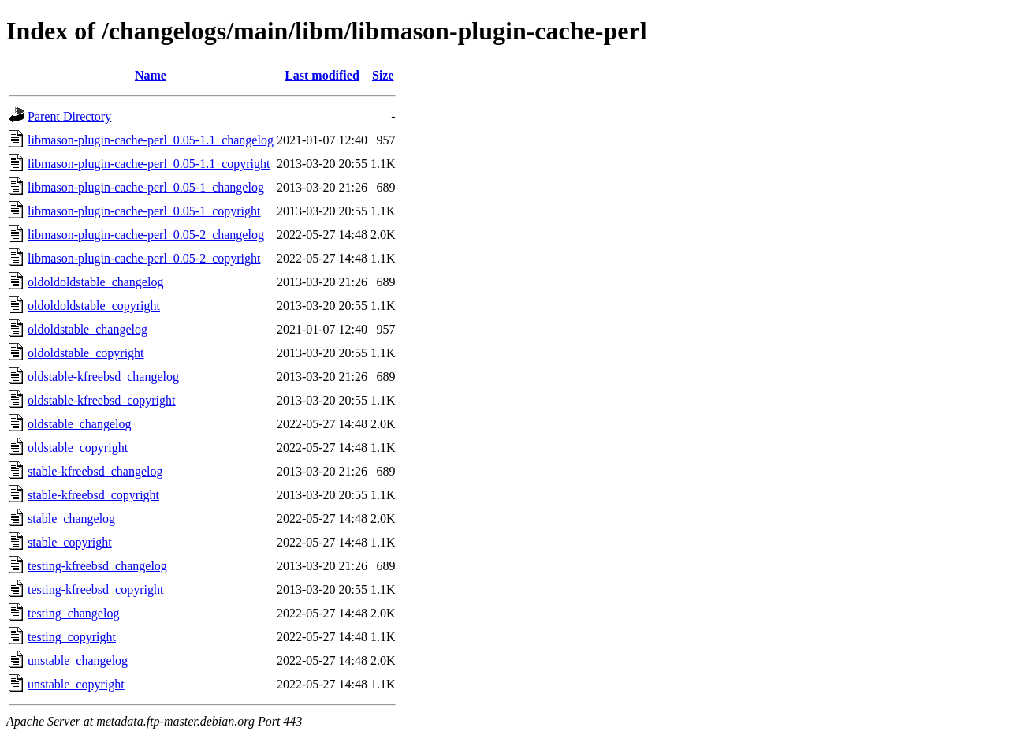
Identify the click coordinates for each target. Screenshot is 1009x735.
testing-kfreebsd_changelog (97, 566)
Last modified (322, 75)
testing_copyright (72, 637)
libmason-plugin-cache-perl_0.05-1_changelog (146, 187)
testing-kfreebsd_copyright (95, 589)
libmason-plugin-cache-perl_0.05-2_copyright (144, 258)
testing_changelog (73, 613)
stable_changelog (71, 518)
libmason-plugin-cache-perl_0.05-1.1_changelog (151, 140)
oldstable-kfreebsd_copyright (102, 400)
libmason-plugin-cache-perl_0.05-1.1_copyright (149, 163)
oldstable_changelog (80, 424)
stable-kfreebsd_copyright (93, 495)
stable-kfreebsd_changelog (95, 471)
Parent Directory (69, 116)
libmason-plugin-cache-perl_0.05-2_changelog (146, 234)
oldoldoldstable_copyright (94, 305)
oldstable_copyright (78, 447)
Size (383, 75)
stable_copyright (70, 542)
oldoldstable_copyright (86, 353)
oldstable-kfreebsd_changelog (103, 376)
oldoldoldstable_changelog (95, 282)
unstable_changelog (78, 660)
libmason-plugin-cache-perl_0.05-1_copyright (144, 211)
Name (150, 75)
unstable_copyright (76, 684)
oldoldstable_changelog (87, 329)
